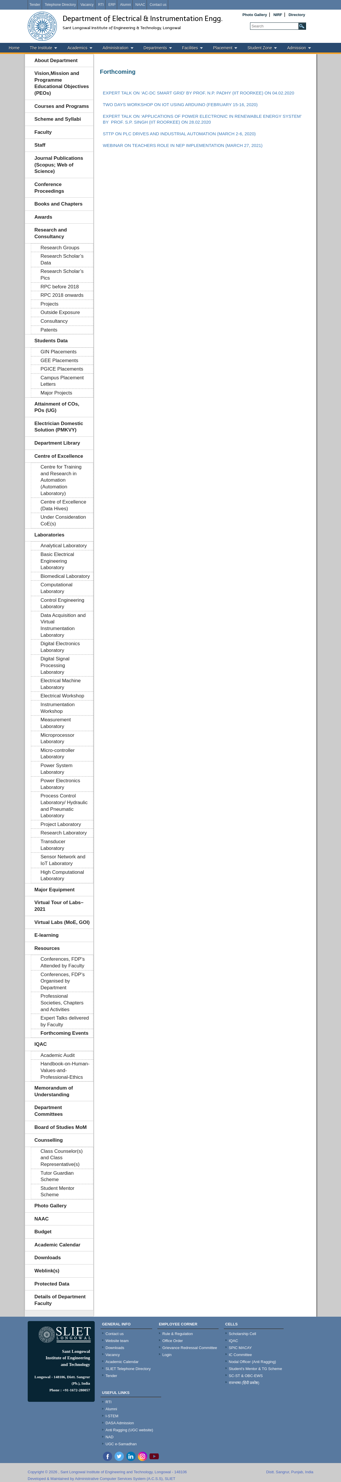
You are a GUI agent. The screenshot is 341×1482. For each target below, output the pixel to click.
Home (14, 47)
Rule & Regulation (177, 1334)
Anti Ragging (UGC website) (129, 1430)
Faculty (43, 132)
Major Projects (56, 393)
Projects (49, 304)
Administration (116, 47)
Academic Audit (58, 1055)
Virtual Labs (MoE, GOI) (62, 922)
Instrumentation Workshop (58, 708)
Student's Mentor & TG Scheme (255, 1369)
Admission (296, 47)
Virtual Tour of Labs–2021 (58, 906)
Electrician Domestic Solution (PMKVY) (58, 427)
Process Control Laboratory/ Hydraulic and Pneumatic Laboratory (64, 805)
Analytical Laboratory (64, 545)
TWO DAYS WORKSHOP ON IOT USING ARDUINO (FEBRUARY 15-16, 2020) (180, 104)
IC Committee (240, 1355)
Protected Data (51, 1284)
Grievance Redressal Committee (189, 1348)
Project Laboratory (61, 824)
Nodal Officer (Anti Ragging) (252, 1362)
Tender (34, 5)
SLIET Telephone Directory (128, 1369)
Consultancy (54, 321)
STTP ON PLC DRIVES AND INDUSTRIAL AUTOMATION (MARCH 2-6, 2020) (179, 133)
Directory (297, 15)
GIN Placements (59, 352)
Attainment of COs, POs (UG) (56, 407)
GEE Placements (59, 360)
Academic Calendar (57, 1245)
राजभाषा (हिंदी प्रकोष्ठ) (244, 1383)
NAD (109, 1437)
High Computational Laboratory (62, 875)
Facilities (190, 47)
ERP (112, 5)
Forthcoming (118, 72)
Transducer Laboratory (53, 845)
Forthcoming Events (64, 1033)
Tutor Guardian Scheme (57, 1176)
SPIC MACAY (240, 1348)
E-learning (46, 935)
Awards (43, 217)
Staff (39, 145)
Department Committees (48, 1111)
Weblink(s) (46, 1271)
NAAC (140, 5)
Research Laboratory (64, 833)
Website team (117, 1341)
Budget (43, 1231)
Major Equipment (54, 889)
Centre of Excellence (58, 456)
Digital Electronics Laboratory (60, 647)
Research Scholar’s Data (62, 259)
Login (167, 1355)
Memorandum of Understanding (53, 1091)
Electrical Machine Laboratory (61, 684)
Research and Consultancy (50, 233)
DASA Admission (120, 1423)
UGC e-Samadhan (121, 1444)
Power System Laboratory (57, 769)
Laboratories (49, 535)
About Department (56, 60)
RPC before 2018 (60, 287)
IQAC (40, 1044)
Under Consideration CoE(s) (63, 520)
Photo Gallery (254, 15)
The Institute (41, 47)
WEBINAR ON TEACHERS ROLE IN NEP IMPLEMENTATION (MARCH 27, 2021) (183, 145)
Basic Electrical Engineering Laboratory (57, 561)
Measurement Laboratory (56, 723)
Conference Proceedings (49, 188)
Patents (49, 330)
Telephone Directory (60, 5)
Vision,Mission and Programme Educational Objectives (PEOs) (61, 83)
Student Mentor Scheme (57, 1191)
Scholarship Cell (242, 1334)
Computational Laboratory (57, 588)
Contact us (158, 5)
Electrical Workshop (62, 696)
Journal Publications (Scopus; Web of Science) (58, 164)
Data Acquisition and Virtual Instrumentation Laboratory (63, 625)
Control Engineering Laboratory (62, 603)
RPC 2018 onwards (62, 295)
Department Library (57, 443)
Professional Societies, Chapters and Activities (62, 1002)
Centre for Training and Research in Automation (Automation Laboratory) (61, 480)
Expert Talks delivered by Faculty (65, 1021)
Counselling (48, 1140)
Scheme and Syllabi (57, 119)
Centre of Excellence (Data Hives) (63, 505)
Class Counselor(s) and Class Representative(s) (62, 1157)
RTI (101, 5)
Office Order (172, 1341)
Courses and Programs (61, 106)
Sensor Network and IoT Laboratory (63, 860)
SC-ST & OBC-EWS (246, 1376)
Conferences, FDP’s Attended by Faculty (63, 962)
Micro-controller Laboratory (58, 754)
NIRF (277, 15)
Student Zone (259, 47)
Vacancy (87, 5)
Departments (155, 47)
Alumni (125, 5)
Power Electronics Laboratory (60, 784)
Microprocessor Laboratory (57, 738)
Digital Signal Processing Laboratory (55, 665)
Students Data (51, 340)
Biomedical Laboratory (65, 576)
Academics (77, 47)
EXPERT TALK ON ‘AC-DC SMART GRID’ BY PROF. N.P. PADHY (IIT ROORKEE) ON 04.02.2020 (198, 92)
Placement (222, 47)
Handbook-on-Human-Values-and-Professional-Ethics (65, 1070)
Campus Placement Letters (62, 381)
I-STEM (112, 1416)
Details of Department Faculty (60, 1300)
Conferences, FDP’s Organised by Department (63, 981)
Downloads (47, 1257)
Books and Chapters (58, 204)
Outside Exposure (60, 312)
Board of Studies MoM (60, 1127)
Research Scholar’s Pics (62, 275)
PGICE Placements (62, 369)
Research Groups (60, 247)
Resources (47, 948)
